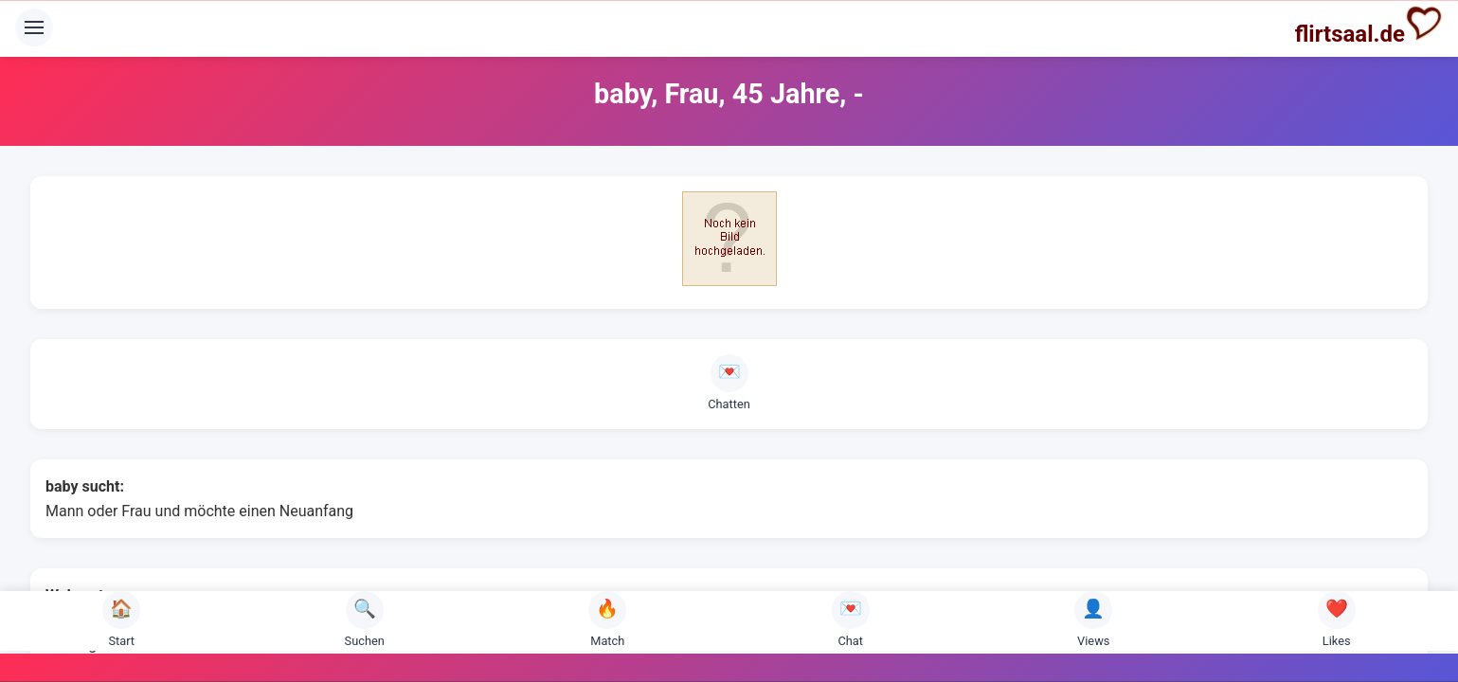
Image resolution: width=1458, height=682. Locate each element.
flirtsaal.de (1369, 25)
